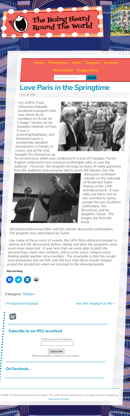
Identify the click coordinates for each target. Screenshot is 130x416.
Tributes (28, 293)
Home (39, 62)
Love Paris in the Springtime (64, 87)
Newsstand (63, 70)
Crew (76, 62)
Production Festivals (23, 303)
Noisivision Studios (59, 399)
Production (58, 62)
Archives (111, 62)
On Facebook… (18, 368)
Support (92, 62)
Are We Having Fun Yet (94, 303)
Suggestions (88, 70)
